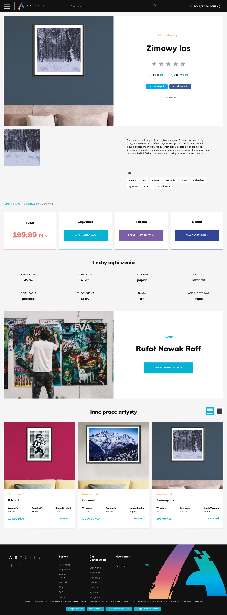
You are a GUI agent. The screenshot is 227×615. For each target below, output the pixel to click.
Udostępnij (157, 86)
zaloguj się (213, 7)
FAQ (61, 592)
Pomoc (62, 597)
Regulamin (64, 570)
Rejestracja (94, 573)
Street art (94, 588)
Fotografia (94, 598)
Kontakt (63, 582)
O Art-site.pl (65, 565)
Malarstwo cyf (31, 204)
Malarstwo (94, 578)
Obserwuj (179, 75)
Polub (156, 75)
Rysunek (93, 593)
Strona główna (12, 204)
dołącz (198, 7)
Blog (61, 587)
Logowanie (95, 568)
